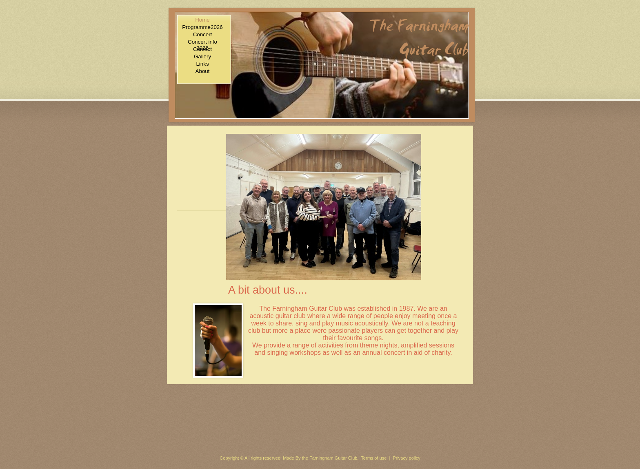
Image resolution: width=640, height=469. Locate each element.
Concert (202, 34)
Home (202, 20)
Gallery (202, 56)
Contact (202, 49)
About (203, 71)
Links (202, 64)
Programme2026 (202, 27)
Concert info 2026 (202, 42)
